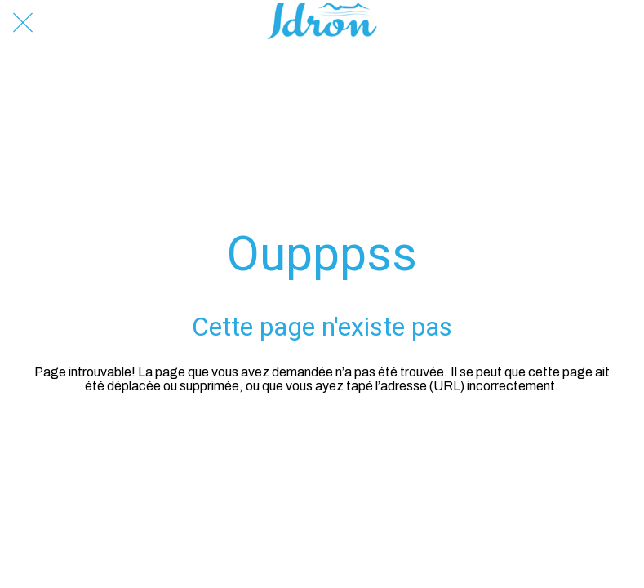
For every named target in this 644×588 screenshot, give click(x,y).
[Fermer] (23, 23)
